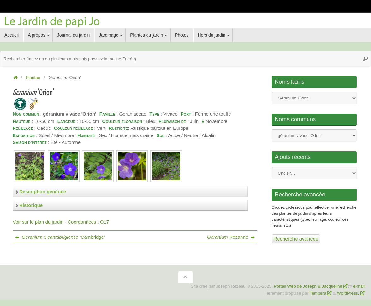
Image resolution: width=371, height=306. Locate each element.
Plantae (33, 77)
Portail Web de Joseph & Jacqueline (308, 286)
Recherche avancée (295, 239)
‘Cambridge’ (60, 237)
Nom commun (314, 135)
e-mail (359, 286)
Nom (314, 98)
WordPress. (348, 293)
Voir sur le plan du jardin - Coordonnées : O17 (61, 222)
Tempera (318, 293)
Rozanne (231, 237)
